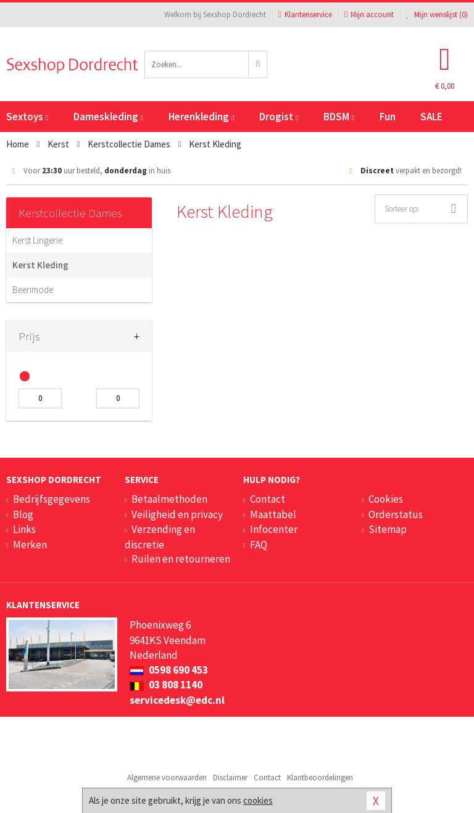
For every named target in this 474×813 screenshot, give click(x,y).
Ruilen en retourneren (180, 559)
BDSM (338, 116)
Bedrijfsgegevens (51, 499)
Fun (388, 116)
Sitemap (387, 529)
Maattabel (273, 514)
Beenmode (32, 289)
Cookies (385, 499)
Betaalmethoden (169, 499)
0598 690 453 (169, 670)
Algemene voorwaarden (167, 777)
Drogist (278, 116)
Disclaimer (230, 777)
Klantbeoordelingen (320, 777)
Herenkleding (201, 116)
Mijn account (369, 14)
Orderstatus (395, 514)
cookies (258, 800)
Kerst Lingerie (37, 240)
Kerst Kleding (40, 265)
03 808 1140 (166, 684)
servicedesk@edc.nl (177, 700)
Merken (30, 544)
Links (24, 529)
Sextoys (27, 116)
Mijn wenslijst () (437, 14)
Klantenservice (305, 14)
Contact (267, 499)
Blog (23, 514)
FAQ (258, 544)
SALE (431, 116)
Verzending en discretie (160, 536)
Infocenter (273, 529)
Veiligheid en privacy (177, 514)
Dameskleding (108, 116)
